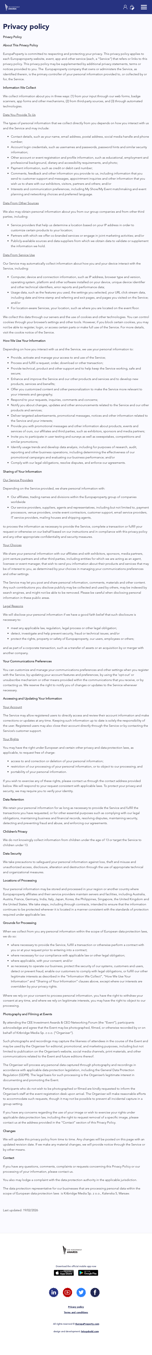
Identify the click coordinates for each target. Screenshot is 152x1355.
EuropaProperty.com (87, 1323)
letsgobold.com (90, 1331)
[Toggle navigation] (144, 7)
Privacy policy (76, 1306)
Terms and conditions (76, 1312)
